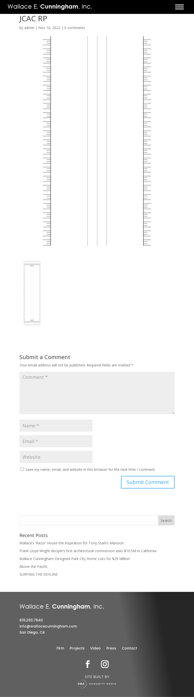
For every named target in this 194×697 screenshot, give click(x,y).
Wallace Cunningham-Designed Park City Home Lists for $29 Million (74, 558)
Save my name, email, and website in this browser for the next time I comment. (91, 469)
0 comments (74, 27)
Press (111, 648)
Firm (60, 648)
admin (29, 27)
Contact (129, 648)
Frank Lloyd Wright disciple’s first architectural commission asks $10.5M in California (87, 550)
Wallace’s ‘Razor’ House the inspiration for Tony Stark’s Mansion (71, 543)
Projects (77, 648)
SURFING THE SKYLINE (38, 574)
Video (95, 648)
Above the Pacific (33, 566)
